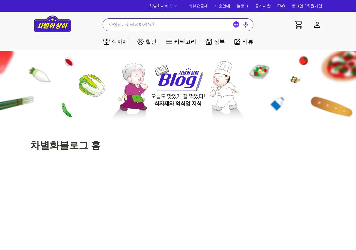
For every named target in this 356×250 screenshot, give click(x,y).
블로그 (242, 6)
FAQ (281, 6)
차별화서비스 (164, 6)
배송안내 (222, 6)
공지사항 (263, 6)
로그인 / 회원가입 (307, 6)
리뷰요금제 (198, 6)
